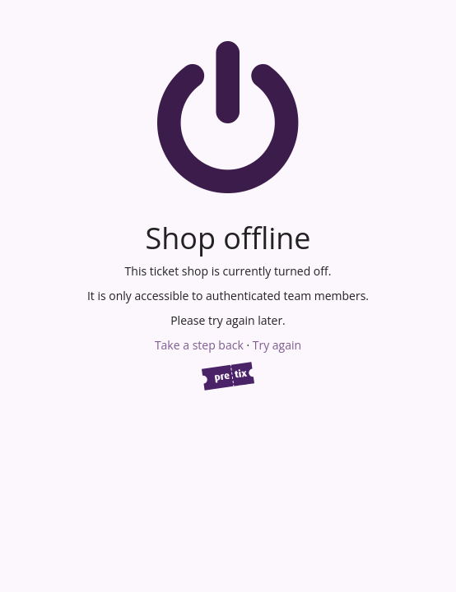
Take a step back (199, 345)
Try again (277, 345)
